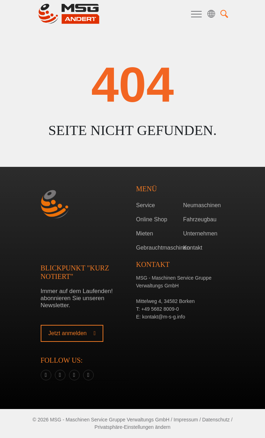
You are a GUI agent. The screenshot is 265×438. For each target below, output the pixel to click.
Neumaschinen (202, 205)
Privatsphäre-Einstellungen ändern (132, 427)
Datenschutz (216, 419)
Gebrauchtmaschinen (157, 248)
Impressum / (187, 419)
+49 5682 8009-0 (160, 309)
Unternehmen (200, 233)
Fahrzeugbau (200, 219)
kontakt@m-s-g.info (163, 317)
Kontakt (192, 248)
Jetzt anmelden (72, 333)
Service (145, 205)
